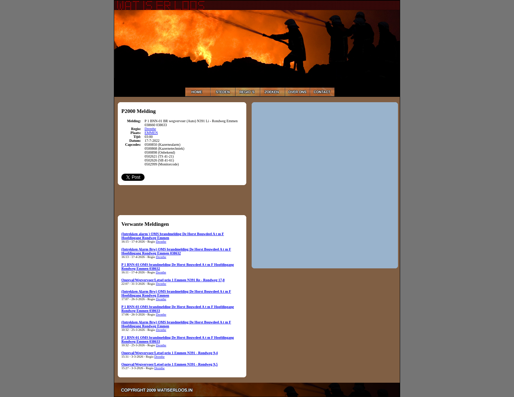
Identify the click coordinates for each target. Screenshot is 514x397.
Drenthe (150, 129)
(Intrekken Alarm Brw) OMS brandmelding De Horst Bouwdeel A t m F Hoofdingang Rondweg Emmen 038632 (176, 251)
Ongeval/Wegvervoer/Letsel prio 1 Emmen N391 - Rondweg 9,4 (169, 353)
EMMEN (151, 133)
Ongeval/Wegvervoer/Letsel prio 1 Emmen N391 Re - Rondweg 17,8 (173, 280)
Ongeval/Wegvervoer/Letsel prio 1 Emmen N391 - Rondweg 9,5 (169, 364)
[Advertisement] (182, 199)
